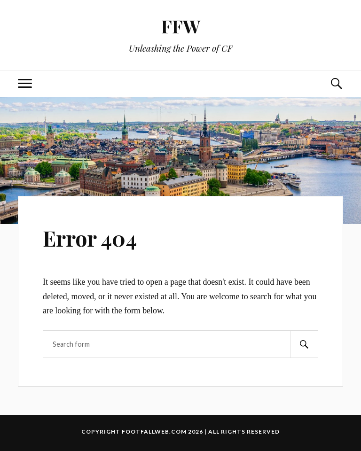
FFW (180, 26)
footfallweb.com (154, 431)
